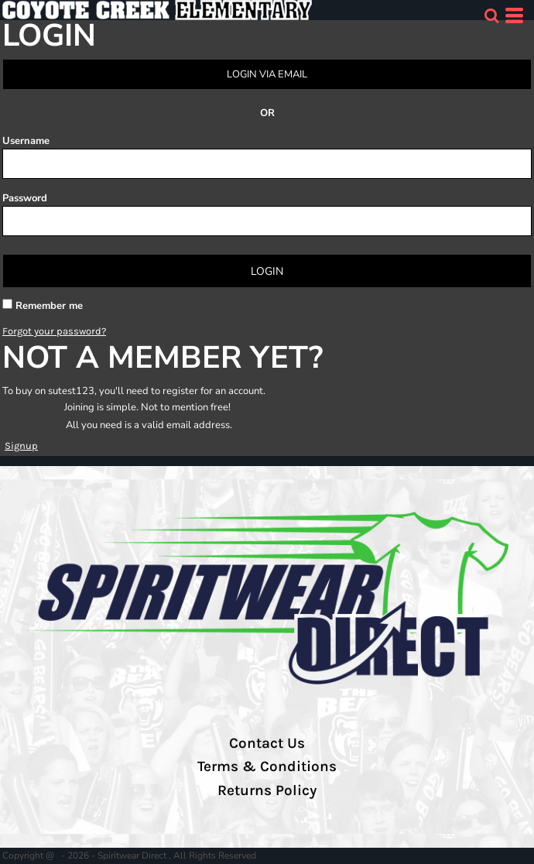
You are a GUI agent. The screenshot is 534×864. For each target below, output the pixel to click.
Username (26, 141)
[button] (491, 15)
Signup (21, 445)
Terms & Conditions (267, 766)
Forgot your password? (54, 331)
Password (24, 198)
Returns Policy (267, 790)
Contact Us (267, 743)
